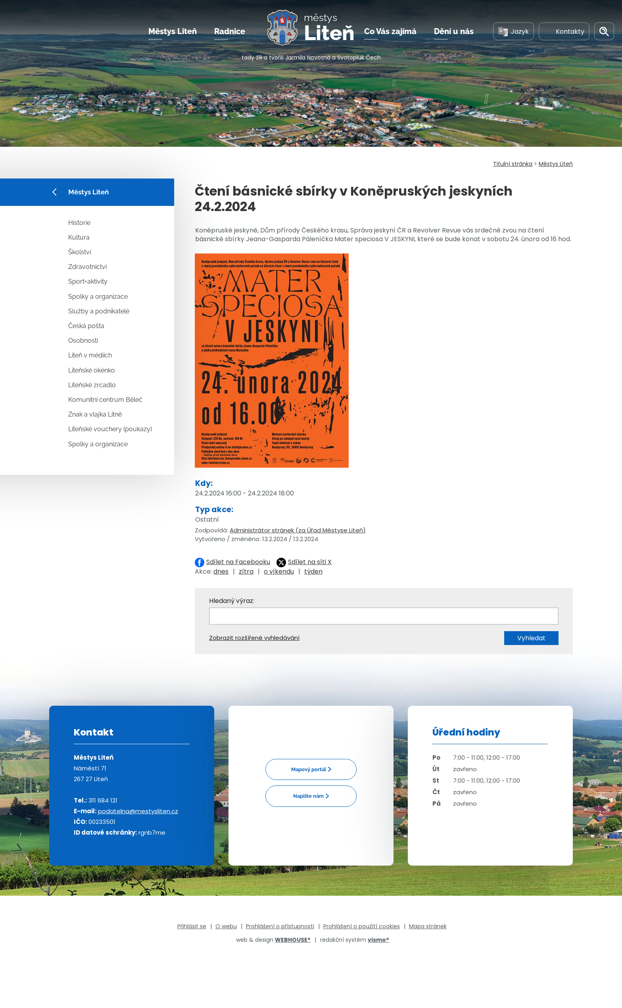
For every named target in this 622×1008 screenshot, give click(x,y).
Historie (79, 223)
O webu (226, 926)
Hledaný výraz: (231, 600)
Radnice (229, 31)
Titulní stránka (512, 164)
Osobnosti (83, 340)
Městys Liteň (172, 31)
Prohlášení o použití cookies (361, 926)
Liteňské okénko (91, 370)
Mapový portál (308, 769)
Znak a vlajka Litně (95, 414)
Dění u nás (454, 31)
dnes (220, 571)
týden (313, 571)
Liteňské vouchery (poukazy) (110, 429)
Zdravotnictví (87, 267)
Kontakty (564, 31)
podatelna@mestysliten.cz (138, 811)
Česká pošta (86, 326)
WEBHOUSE (293, 940)
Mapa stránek (428, 926)
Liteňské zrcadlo (92, 385)
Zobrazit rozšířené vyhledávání (254, 638)
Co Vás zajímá (390, 31)
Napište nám (308, 796)
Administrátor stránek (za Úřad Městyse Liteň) (298, 530)
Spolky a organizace (98, 296)
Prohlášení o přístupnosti (280, 926)
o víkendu (279, 571)
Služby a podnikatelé (98, 311)
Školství (79, 252)
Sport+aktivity (88, 281)
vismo (378, 940)
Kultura (79, 237)
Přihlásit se (191, 926)
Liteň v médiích (90, 355)
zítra (246, 571)
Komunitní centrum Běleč (105, 399)
